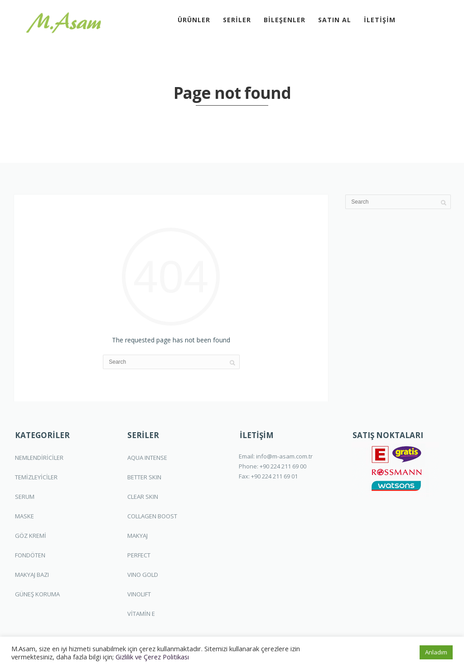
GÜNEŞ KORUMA (37, 594)
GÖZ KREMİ (30, 535)
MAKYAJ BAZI (32, 574)
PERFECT (138, 555)
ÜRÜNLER (194, 19)
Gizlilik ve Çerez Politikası (152, 656)
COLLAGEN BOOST (152, 516)
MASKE (24, 516)
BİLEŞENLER (284, 19)
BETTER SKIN (144, 477)
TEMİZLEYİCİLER (36, 477)
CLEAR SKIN (142, 496)
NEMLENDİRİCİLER (39, 457)
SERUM (24, 496)
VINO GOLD (142, 574)
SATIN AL (334, 19)
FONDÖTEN (30, 555)
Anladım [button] (436, 652)
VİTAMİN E (141, 613)
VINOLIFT (139, 594)
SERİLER (237, 19)
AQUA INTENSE (147, 457)
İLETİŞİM (380, 19)
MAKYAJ (137, 535)
